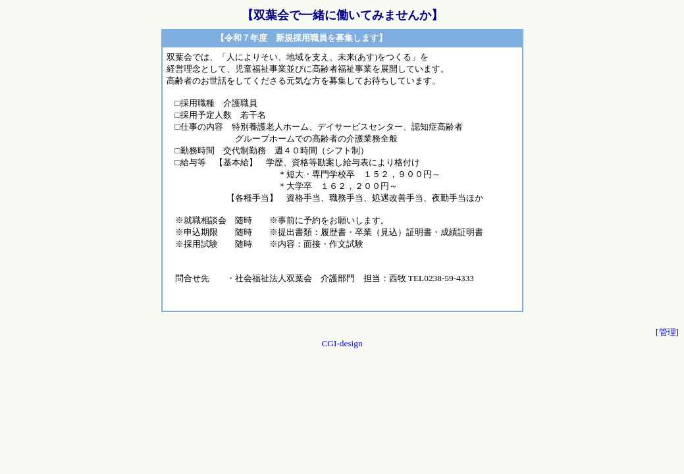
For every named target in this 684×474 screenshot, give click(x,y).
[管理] (667, 332)
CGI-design (341, 343)
